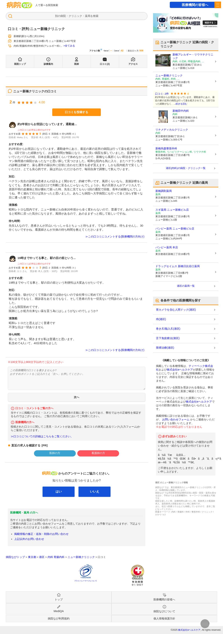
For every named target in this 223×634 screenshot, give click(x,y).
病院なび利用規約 (59, 618)
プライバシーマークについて (85, 581)
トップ (59, 599)
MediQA (59, 611)
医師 (76, 64)
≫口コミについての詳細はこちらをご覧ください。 (42, 436)
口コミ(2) (105, 64)
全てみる (70, 45)
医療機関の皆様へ (195, 5)
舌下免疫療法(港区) (167, 338)
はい (59, 491)
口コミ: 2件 (162, 93)
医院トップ (20, 64)
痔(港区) (161, 319)
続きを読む (181, 103)
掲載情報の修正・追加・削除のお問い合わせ (41, 533)
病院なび (19, 5)
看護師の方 (98, 453)
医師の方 (54, 453)
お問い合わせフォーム (175, 419)
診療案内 (48, 64)
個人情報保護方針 (164, 618)
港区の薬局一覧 (186, 285)
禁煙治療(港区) (165, 347)
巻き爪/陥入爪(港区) (168, 328)
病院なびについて (164, 611)
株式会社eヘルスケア (180, 369)
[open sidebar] (217, 5)
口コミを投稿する (76, 112)
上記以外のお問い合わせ (29, 538)
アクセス (133, 64)
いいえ (94, 491)
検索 (95, 15)
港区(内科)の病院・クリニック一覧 (186, 168)
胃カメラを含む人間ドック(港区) (176, 309)
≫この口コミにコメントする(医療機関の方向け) (114, 236)
